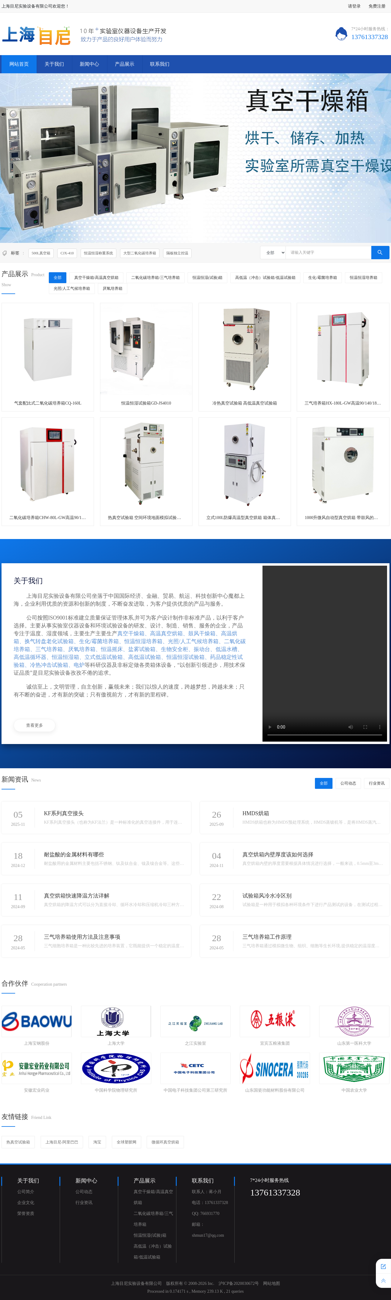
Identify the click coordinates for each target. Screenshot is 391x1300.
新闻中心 (89, 64)
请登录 (354, 6)
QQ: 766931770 (205, 1213)
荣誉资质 (25, 1213)
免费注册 (377, 6)
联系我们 (159, 64)
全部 (58, 277)
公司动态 (348, 783)
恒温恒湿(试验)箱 (207, 277)
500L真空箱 (41, 253)
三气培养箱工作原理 (267, 937)
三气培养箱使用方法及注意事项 (82, 937)
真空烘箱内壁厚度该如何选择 (277, 855)
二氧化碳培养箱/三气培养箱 (155, 277)
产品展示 (124, 64)
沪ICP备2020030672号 (239, 1283)
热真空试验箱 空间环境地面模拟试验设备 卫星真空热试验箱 (164, 517)
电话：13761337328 (210, 1202)
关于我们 (54, 64)
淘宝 (97, 1142)
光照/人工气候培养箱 (72, 288)
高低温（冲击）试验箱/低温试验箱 (265, 277)
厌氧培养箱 (112, 288)
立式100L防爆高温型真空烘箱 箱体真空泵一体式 (251, 517)
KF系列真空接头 (64, 813)
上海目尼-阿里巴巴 (61, 1142)
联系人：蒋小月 (207, 1191)
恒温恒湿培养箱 (363, 277)
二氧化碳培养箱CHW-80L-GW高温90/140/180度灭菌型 (59, 517)
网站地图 (271, 1283)
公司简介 (25, 1191)
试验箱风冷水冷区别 (267, 896)
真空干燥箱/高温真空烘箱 (96, 277)
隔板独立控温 (177, 253)
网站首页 (19, 64)
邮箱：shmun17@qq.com (208, 1230)
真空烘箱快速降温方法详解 (76, 896)
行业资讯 (377, 783)
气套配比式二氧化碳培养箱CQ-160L (48, 403)
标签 (15, 253)
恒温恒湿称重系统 (98, 253)
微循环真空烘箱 (165, 1142)
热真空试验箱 (18, 1142)
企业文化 (25, 1202)
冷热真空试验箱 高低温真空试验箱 (244, 403)
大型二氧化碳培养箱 (139, 253)
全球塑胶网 (126, 1142)
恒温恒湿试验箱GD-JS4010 (146, 403)
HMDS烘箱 (255, 813)
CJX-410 (67, 253)
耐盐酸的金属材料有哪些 (74, 855)
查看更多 (34, 725)
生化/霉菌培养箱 (322, 277)
